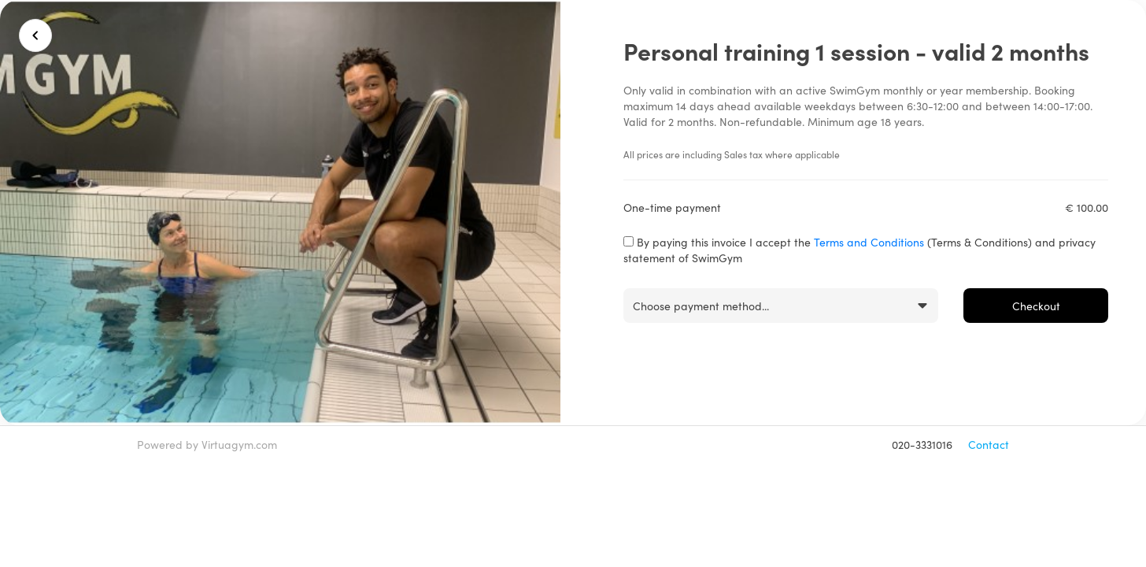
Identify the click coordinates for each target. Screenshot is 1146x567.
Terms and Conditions (869, 242)
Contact (988, 444)
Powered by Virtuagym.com (207, 444)
